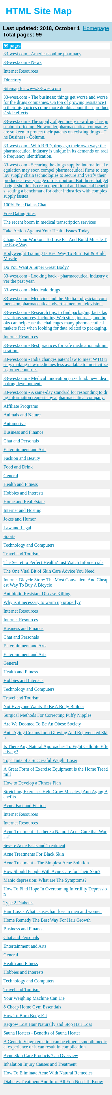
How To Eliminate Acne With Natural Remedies (48, 1072)
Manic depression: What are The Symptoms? (45, 880)
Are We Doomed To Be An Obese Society (42, 723)
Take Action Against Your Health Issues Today (46, 230)
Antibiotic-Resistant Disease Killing (36, 593)
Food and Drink (18, 466)
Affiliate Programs (20, 406)
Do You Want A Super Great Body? (36, 267)
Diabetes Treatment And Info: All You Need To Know (53, 1081)
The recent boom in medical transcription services (49, 222)
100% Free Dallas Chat (24, 204)
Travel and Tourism (21, 553)
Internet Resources (20, 71)
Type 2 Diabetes (18, 902)
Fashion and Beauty (21, 458)
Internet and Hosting (22, 510)
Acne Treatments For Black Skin (33, 854)
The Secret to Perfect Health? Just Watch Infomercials (53, 562)
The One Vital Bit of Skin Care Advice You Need (48, 571)
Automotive (14, 423)
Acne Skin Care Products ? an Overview (40, 1055)
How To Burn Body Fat (25, 1015)
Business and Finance (23, 432)
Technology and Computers (29, 545)
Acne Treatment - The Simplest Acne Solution (46, 862)
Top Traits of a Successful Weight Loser (40, 760)
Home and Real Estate (24, 501)
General (10, 475)
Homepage (96, 28)
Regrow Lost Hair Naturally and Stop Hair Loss (47, 1024)
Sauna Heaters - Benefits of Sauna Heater (41, 1032)
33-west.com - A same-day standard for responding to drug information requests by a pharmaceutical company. (55, 395)
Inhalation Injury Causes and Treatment (39, 1064)
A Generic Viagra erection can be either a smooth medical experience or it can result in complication (55, 1044)
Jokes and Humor (19, 519)
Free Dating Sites (19, 213)
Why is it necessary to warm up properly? (42, 602)
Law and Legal (17, 527)
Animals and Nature (22, 414)
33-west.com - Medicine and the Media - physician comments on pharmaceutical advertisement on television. (55, 301)
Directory (12, 79)
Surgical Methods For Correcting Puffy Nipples (47, 715)
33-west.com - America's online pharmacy (42, 53)
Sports (9, 536)
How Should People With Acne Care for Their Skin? (51, 871)
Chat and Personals (21, 440)
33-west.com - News (22, 62)
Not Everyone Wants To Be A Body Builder (43, 706)
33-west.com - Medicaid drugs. (32, 289)
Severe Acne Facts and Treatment (34, 845)
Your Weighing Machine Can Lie (34, 998)
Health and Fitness (20, 484)
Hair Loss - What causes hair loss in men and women (52, 911)
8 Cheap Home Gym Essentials (32, 1006)
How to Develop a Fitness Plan (32, 782)
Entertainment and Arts (24, 449)
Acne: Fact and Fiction (24, 805)
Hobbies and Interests (23, 492)
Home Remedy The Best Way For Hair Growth (47, 920)
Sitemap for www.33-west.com (32, 88)
